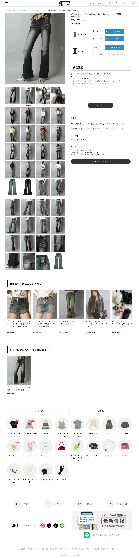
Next (62, 48)
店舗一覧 (45, 549)
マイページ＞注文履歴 (77, 154)
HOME (9, 10)
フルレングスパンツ (40, 10)
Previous (9, 48)
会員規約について (33, 549)
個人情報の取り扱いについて (59, 549)
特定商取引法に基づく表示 (81, 549)
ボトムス (23, 10)
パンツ (30, 10)
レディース (16, 10)
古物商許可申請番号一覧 (100, 549)
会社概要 (22, 549)
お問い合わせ (115, 549)
